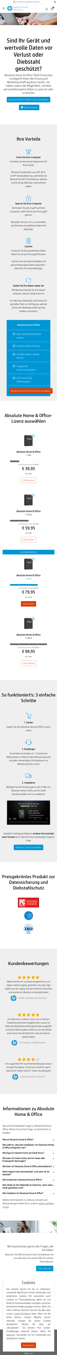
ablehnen (10, 1334)
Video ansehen (29, 107)
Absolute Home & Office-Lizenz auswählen (28, 99)
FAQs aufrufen (44, 1268)
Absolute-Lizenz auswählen (28, 847)
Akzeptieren (28, 1345)
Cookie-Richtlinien (22, 1313)
